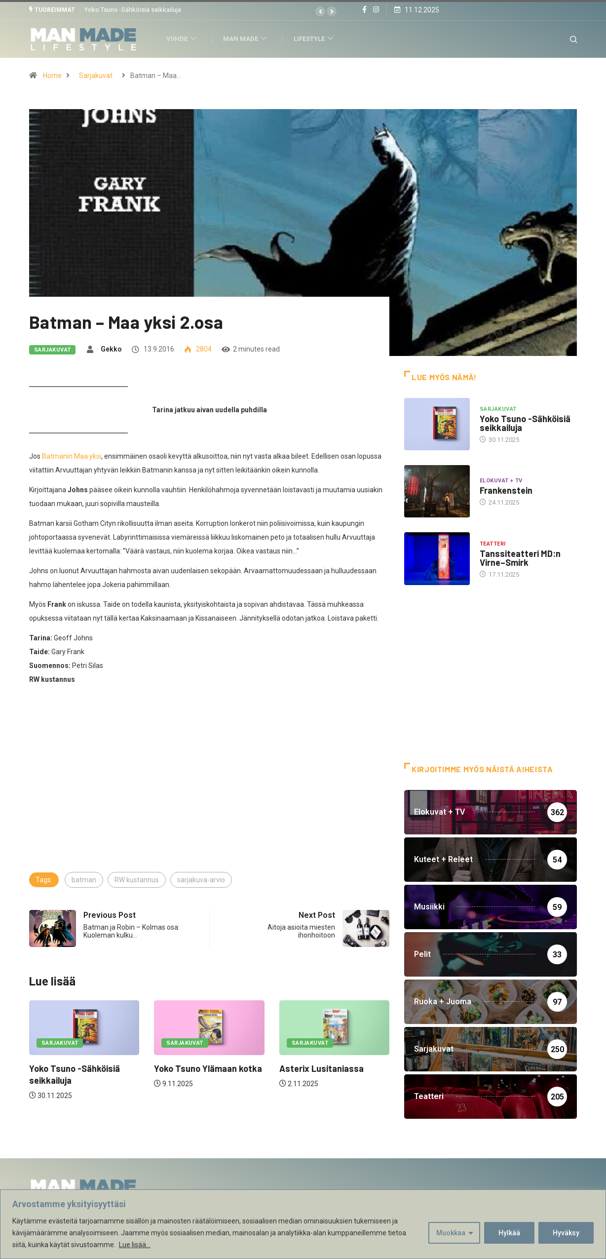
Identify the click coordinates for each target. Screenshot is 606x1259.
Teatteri (493, 543)
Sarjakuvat (96, 75)
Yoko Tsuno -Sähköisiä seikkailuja (132, 9)
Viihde (184, 38)
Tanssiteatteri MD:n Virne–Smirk (520, 557)
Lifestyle (317, 38)
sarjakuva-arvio (201, 879)
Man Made (248, 38)
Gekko (111, 349)
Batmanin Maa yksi (71, 456)
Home (52, 75)
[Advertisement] (209, 796)
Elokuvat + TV (501, 480)
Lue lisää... (135, 1245)
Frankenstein (506, 490)
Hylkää (509, 1233)
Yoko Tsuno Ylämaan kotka (208, 1068)
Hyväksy (566, 1233)
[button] (320, 11)
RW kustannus (136, 879)
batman (84, 879)
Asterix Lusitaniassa (321, 1068)
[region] (303, 1224)
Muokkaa (450, 1233)
